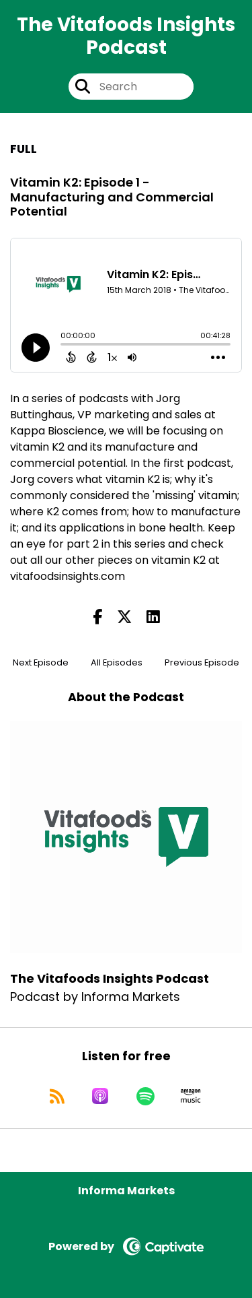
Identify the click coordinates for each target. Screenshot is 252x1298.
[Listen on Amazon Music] (191, 1096)
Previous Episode (202, 662)
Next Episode (41, 662)
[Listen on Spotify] (145, 1096)
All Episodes (116, 662)
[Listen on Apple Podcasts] (100, 1096)
